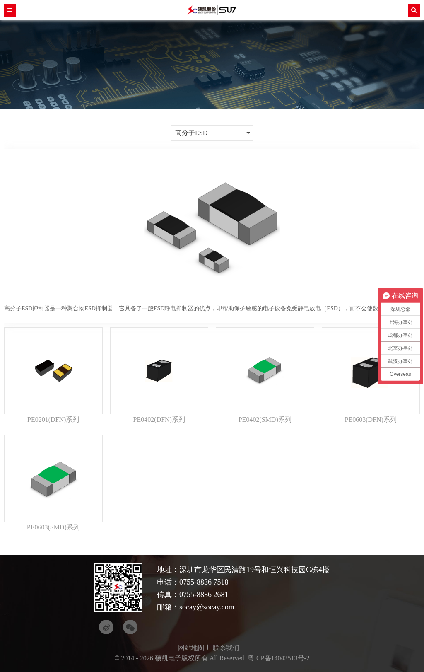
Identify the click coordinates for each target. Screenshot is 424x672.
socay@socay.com (206, 607)
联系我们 (226, 647)
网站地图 (191, 647)
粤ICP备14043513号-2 (279, 658)
